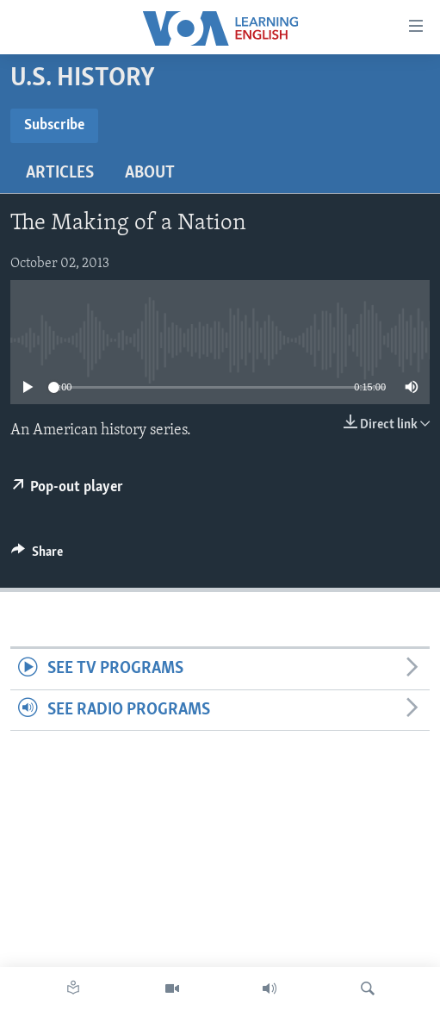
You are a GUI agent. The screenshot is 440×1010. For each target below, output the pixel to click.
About (150, 173)
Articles (60, 173)
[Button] (37, 555)
